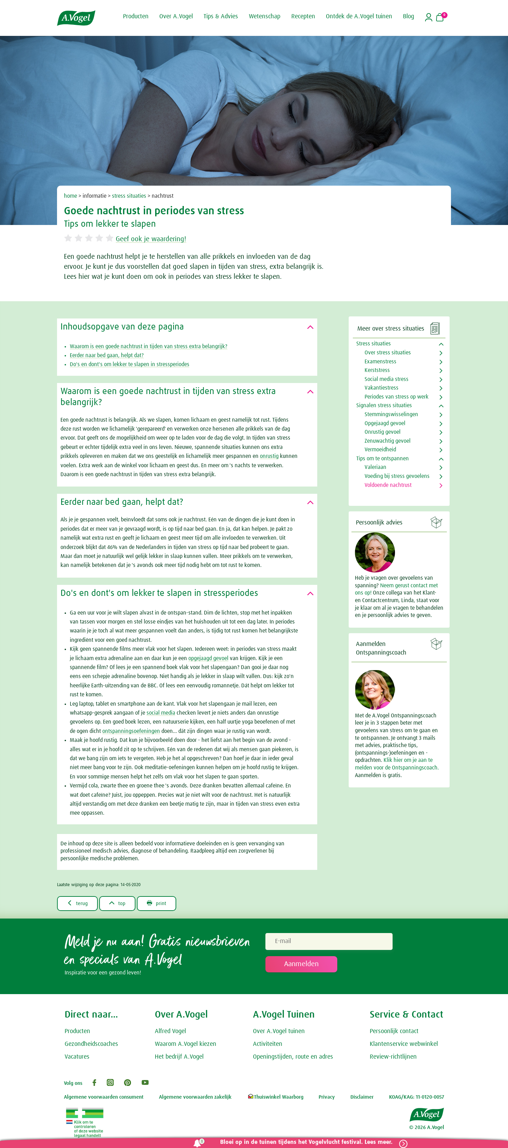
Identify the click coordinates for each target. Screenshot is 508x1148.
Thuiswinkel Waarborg (275, 1097)
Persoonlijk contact (394, 1032)
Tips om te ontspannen (382, 458)
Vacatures (77, 1057)
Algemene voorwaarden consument (103, 1097)
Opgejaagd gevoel (385, 423)
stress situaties (129, 196)
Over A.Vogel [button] (176, 16)
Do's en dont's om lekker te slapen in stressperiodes (129, 364)
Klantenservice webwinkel (404, 1044)
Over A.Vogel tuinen (279, 1032)
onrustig (269, 456)
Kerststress (377, 370)
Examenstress (380, 361)
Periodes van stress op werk (397, 397)
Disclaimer (362, 1097)
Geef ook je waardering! (155, 239)
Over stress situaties (388, 352)
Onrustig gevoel (383, 432)
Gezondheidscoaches (91, 1044)
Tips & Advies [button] (221, 16)
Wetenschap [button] (264, 16)
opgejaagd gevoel (208, 658)
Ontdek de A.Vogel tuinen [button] (359, 16)
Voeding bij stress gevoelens (397, 476)
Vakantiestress (381, 388)
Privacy (327, 1097)
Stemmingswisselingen (391, 414)
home (70, 196)
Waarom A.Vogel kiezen (185, 1044)
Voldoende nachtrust (388, 485)
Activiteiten (267, 1044)
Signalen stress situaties (384, 405)
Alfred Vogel (170, 1032)
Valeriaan (375, 467)
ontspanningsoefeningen (131, 731)
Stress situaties (373, 343)
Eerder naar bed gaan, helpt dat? (107, 355)
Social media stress (386, 379)
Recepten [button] (303, 16)
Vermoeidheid (380, 449)
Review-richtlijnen (393, 1057)
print (160, 903)
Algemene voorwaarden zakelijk (195, 1097)
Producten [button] (136, 16)
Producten (77, 1032)
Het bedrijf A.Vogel (179, 1057)
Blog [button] (408, 16)
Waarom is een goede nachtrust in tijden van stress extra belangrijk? (148, 346)
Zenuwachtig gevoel (388, 441)
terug (78, 903)
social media (161, 713)
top (119, 903)
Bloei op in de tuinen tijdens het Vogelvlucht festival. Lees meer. (305, 1142)
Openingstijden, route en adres (293, 1057)
